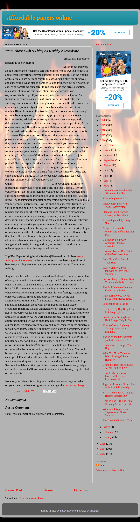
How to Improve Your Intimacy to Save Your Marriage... (115, 270)
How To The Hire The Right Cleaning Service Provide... (118, 402)
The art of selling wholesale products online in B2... (117, 338)
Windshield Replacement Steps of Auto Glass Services (116, 412)
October (107, 155)
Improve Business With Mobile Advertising (115, 205)
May (106, 180)
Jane (101, 465)
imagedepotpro (68, 510)
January (107, 437)
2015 (103, 443)
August (107, 165)
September (109, 160)
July (105, 170)
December (109, 145)
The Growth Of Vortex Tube (117, 420)
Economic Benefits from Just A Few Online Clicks (118, 366)
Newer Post (13, 490)
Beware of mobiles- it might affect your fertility (117, 192)
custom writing (104, 44)
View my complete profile (110, 470)
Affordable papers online (39, 17)
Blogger (94, 510)
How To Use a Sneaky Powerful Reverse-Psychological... (114, 376)
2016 (103, 140)
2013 (103, 453)
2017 (103, 135)
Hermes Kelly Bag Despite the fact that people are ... (119, 311)
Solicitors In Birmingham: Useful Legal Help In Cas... (118, 319)
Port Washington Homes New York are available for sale (118, 281)
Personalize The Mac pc (115, 303)
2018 (103, 130)
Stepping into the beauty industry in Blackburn (115, 213)
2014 (103, 448)
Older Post (82, 490)
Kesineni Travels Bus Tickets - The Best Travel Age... (118, 253)
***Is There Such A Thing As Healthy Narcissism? (118, 394)
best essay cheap (74, 385)
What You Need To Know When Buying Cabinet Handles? (116, 356)
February (108, 432)
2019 (103, 125)
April (106, 185)
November (109, 150)
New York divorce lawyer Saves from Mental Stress (117, 297)
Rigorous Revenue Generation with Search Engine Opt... (119, 386)
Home (48, 490)
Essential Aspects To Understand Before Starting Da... (118, 231)
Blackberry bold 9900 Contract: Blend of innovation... (114, 242)
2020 (103, 120)
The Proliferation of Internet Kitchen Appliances (117, 289)
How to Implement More (116, 198)
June (106, 175)
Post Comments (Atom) (32, 498)
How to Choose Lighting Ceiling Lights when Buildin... (116, 328)
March (107, 426)
